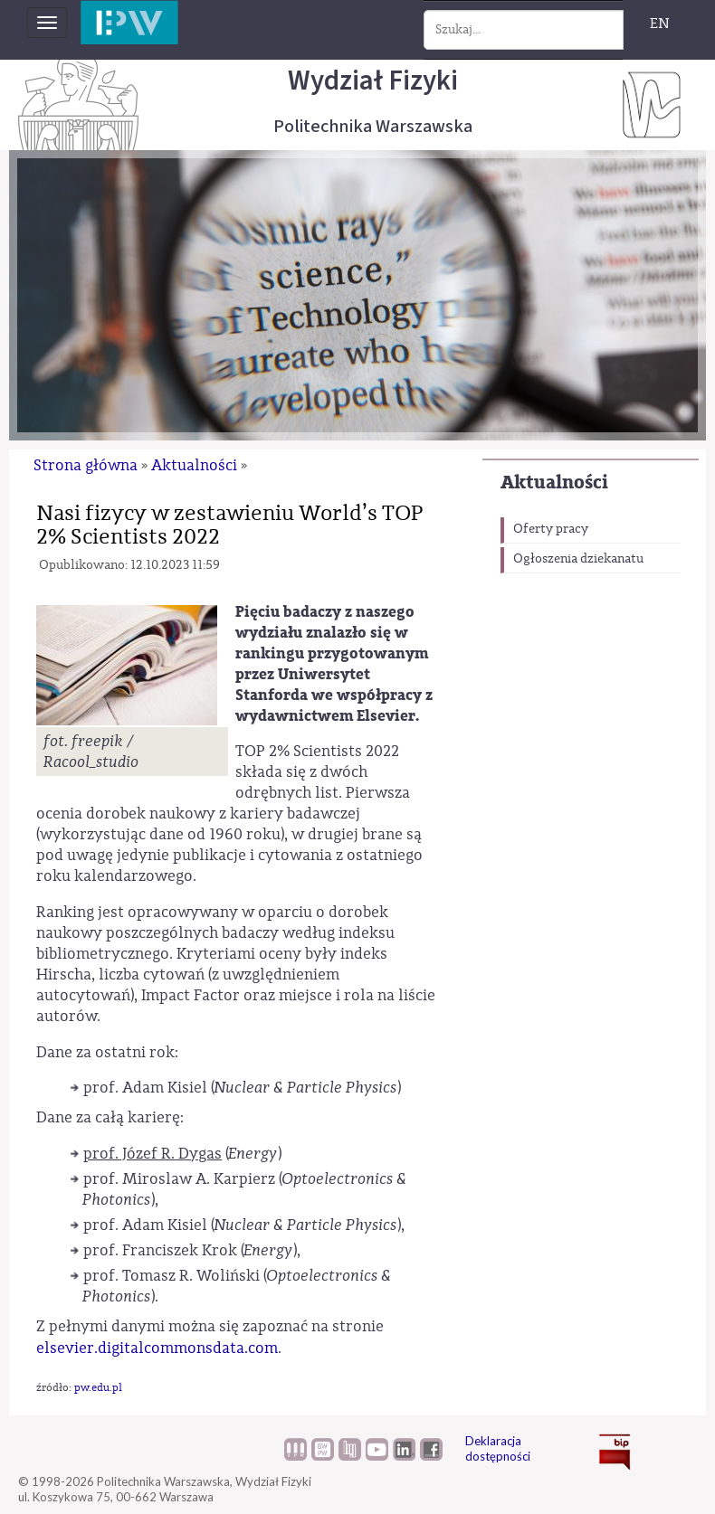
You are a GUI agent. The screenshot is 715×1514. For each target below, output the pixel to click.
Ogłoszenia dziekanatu (578, 559)
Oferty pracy (550, 529)
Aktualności (554, 482)
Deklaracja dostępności (497, 1448)
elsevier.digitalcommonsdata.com (157, 1348)
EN (660, 23)
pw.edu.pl (98, 1387)
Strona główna (85, 465)
